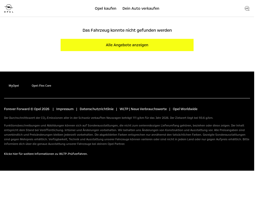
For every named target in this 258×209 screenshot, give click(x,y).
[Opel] (8, 8)
